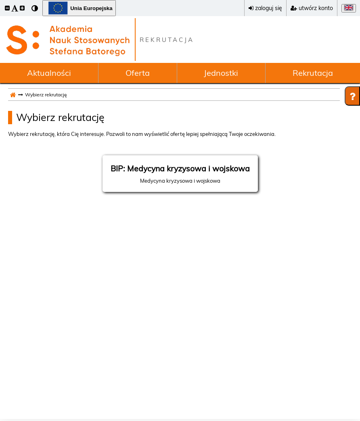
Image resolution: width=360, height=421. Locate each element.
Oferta (138, 73)
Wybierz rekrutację (60, 117)
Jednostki (221, 73)
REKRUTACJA (167, 40)
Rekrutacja (313, 73)
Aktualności (49, 73)
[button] (7, 8)
